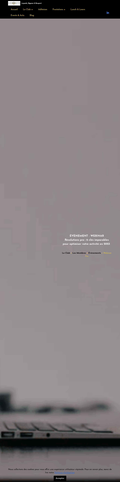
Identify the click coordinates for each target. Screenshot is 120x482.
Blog (32, 15)
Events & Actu (17, 15)
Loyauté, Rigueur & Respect (31, 3)
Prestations (58, 9)
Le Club (27, 9)
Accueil (14, 9)
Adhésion (42, 9)
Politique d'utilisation (64, 479)
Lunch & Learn (78, 9)
